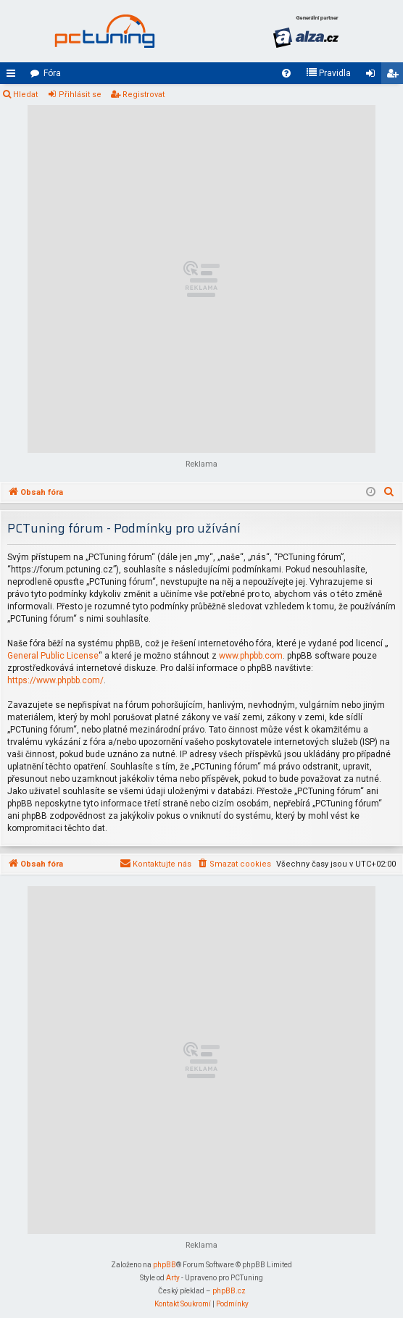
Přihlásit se (80, 94)
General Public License (53, 656)
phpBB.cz (229, 1291)
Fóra (52, 73)
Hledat (25, 94)
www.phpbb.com (251, 656)
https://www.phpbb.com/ (55, 680)
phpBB (164, 1265)
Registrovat (143, 94)
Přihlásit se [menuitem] (373, 76)
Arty (173, 1278)
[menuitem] (286, 73)
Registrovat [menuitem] (395, 76)
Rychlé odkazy (14, 76)
